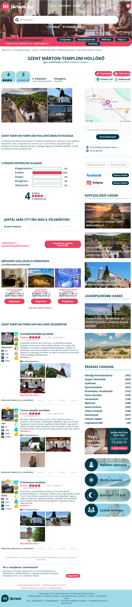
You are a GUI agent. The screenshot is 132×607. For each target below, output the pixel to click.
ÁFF (28, 600)
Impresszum (66, 603)
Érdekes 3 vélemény (39, 196)
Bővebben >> (25, 357)
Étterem (82, 596)
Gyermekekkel (93, 387)
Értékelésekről (52, 600)
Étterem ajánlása (51, 596)
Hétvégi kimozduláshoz (114, 214)
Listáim (77, 5)
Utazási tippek (117, 243)
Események (91, 415)
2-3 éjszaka (65, 39)
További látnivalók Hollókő (28, 585)
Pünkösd (92, 43)
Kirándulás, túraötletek (110, 216)
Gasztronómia (93, 407)
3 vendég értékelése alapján (21, 163)
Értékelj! (55, 27)
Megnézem (14, 301)
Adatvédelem (37, 600)
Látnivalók (101, 596)
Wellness (106, 39)
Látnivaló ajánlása (69, 596)
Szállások (90, 383)
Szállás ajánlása (35, 596)
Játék (54, 5)
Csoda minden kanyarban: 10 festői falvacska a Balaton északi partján (107, 322)
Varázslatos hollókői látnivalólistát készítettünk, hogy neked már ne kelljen (107, 251)
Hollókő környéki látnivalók (53, 585)
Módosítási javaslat (118, 165)
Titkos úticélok (93, 411)
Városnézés (105, 243)
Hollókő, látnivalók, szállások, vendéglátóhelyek (41, 588)
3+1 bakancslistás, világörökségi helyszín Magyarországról (106, 282)
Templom (58, 81)
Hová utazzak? (93, 395)
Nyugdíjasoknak (86, 39)
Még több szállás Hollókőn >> (41, 308)
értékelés (23, 77)
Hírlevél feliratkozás (98, 600)
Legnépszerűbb (120, 314)
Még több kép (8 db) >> (30, 543)
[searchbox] (66, 20)
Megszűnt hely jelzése (96, 165)
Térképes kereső (75, 27)
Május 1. (122, 39)
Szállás (91, 596)
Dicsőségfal (65, 5)
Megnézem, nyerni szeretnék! (62, 244)
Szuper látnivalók (92, 216)
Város (66, 598)
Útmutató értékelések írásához (73, 600)
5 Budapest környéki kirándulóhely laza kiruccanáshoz (107, 353)
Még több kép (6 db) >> (30, 395)
